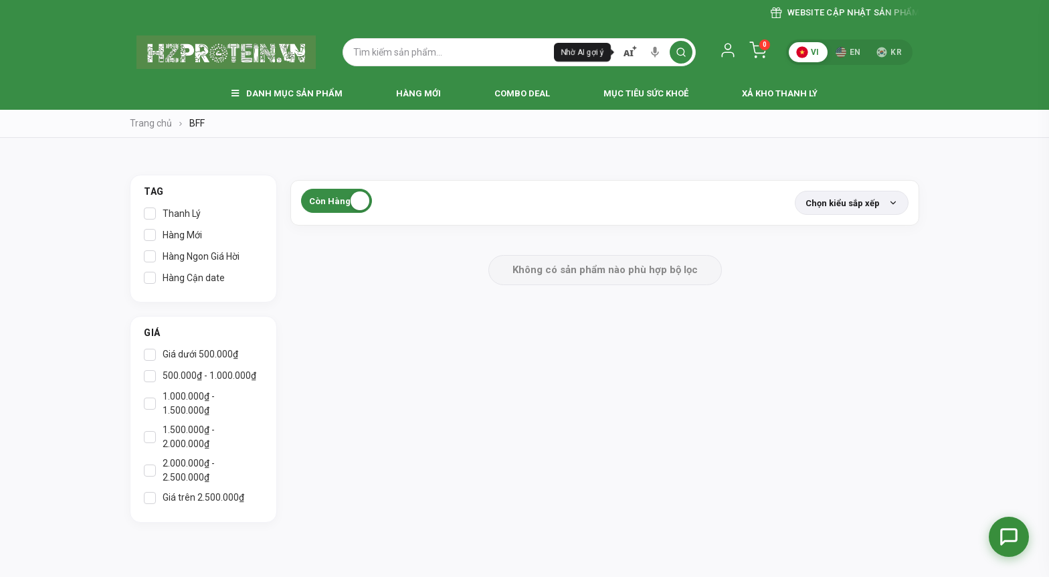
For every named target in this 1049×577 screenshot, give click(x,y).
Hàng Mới (418, 93)
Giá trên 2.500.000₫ (194, 498)
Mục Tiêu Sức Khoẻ (645, 93)
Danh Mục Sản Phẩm (287, 93)
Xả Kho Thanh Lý (780, 93)
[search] (681, 52)
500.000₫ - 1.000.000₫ (200, 376)
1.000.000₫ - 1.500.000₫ (179, 403)
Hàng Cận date (184, 278)
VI (807, 52)
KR (889, 52)
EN (848, 52)
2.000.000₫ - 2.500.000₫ (179, 470)
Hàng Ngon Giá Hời (192, 256)
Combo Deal (522, 93)
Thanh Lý (172, 214)
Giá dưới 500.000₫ (191, 355)
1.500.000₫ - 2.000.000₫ (179, 436)
